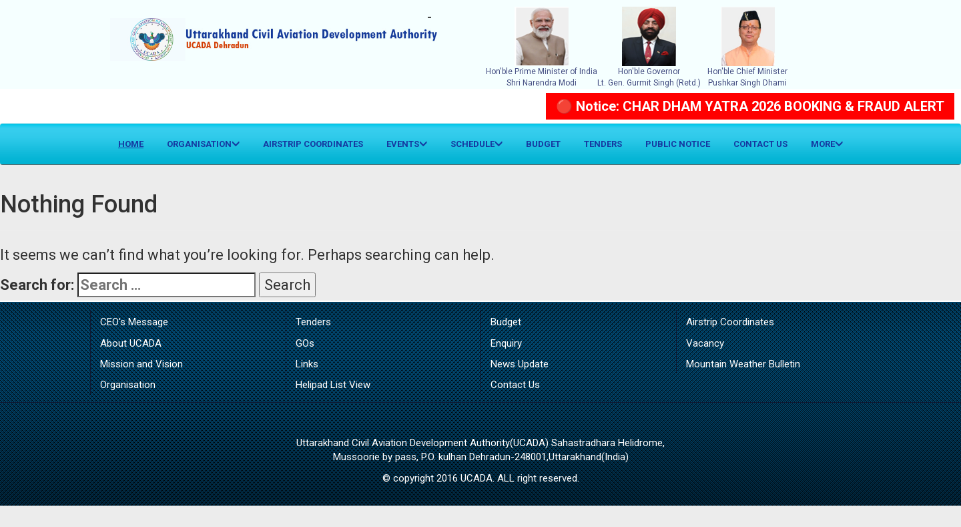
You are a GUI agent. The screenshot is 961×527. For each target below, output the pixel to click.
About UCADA (131, 343)
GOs (305, 343)
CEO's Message (134, 322)
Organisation (127, 385)
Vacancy (705, 343)
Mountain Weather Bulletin (743, 364)
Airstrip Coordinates (313, 144)
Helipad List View (333, 385)
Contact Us (760, 144)
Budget (543, 144)
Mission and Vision (141, 364)
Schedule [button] (476, 144)
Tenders (603, 144)
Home (135, 143)
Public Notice (677, 144)
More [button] (827, 144)
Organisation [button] (203, 144)
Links (307, 364)
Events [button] (406, 144)
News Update (520, 364)
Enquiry (506, 343)
